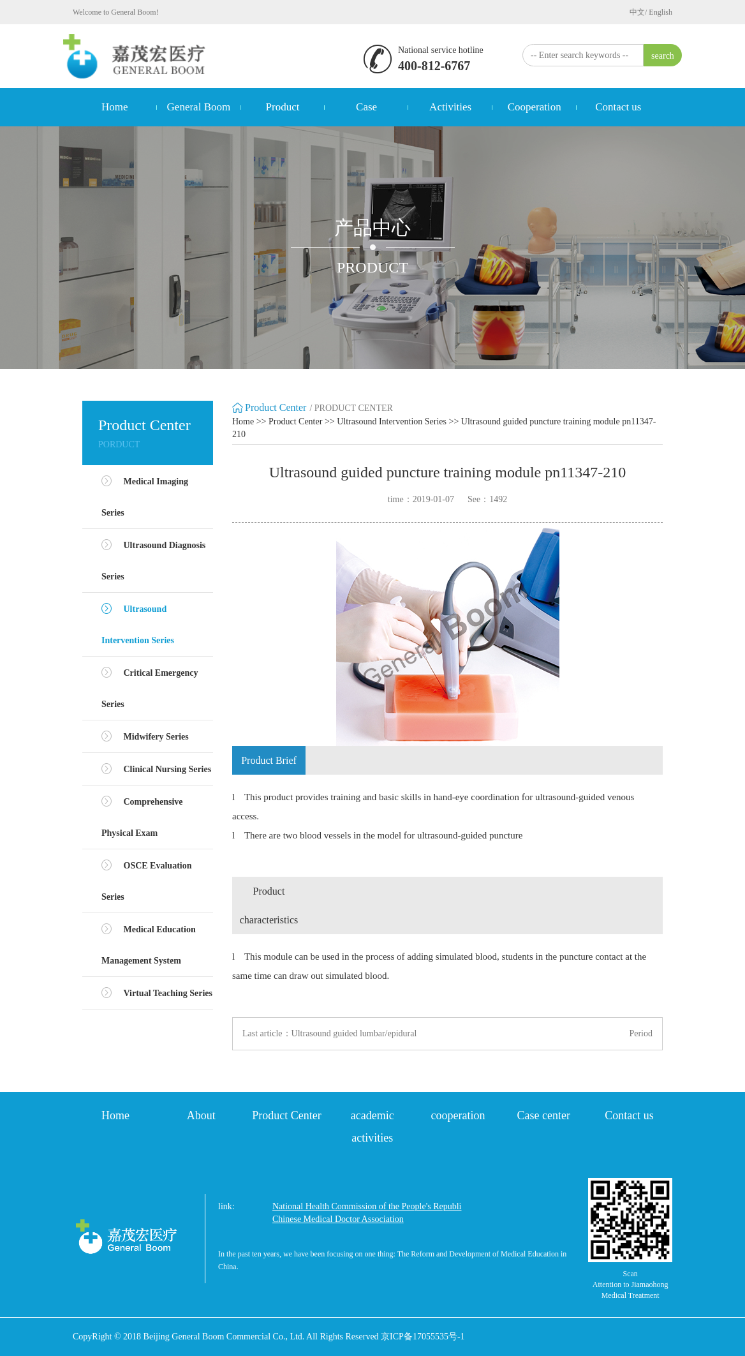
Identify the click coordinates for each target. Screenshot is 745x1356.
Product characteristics (269, 905)
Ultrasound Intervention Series (391, 421)
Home (114, 107)
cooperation (458, 1115)
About (201, 1115)
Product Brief (269, 760)
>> (261, 421)
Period (641, 1033)
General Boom (199, 107)
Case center (543, 1115)
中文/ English (651, 12)
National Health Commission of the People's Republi (367, 1206)
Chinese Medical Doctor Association (338, 1219)
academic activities (372, 1126)
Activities (450, 107)
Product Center (295, 421)
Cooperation (534, 107)
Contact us (618, 107)
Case (366, 107)
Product (283, 107)
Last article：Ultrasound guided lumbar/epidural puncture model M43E (329, 1034)
